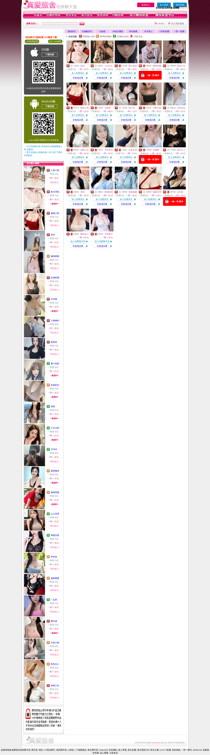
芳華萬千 (109, 234)
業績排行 (72, 31)
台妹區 (102, 31)
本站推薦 (133, 31)
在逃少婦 (55, 642)
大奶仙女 (181, 108)
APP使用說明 (32, 41)
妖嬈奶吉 (55, 385)
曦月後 (54, 621)
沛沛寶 (54, 299)
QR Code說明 (55, 41)
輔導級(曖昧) (106, 36)
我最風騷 (133, 192)
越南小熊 (55, 213)
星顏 (82, 192)
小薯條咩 (55, 320)
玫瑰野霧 (55, 277)
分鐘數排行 (87, 31)
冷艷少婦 (157, 108)
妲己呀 (132, 108)
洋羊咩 (54, 449)
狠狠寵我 (109, 192)
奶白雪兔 (55, 192)
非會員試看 (78, 78)
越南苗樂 (55, 492)
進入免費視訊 (78, 73)
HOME (161, 23)
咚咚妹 (54, 557)
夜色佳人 (55, 664)
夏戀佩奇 (55, 471)
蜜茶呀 (54, 342)
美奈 (53, 235)
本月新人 (148, 31)
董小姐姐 (55, 363)
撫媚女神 (157, 192)
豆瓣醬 (156, 150)
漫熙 (53, 406)
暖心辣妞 (133, 66)
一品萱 (54, 599)
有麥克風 (138, 36)
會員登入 (146, 5)
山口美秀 (55, 514)
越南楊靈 (55, 578)
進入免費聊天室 (78, 241)
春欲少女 (181, 66)
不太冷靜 (55, 428)
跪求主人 (181, 150)
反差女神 (133, 150)
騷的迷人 (84, 234)
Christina (108, 66)
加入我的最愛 (177, 23)
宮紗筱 (180, 192)
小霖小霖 (55, 170)
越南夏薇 (55, 256)
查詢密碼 (180, 5)
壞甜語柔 (55, 535)
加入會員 (164, 5)
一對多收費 (164, 31)
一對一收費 (179, 31)
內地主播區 (118, 31)
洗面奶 (108, 108)
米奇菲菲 (109, 150)
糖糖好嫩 (157, 66)
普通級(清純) (123, 36)
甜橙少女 (55, 685)
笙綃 (82, 66)
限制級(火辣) (89, 36)
